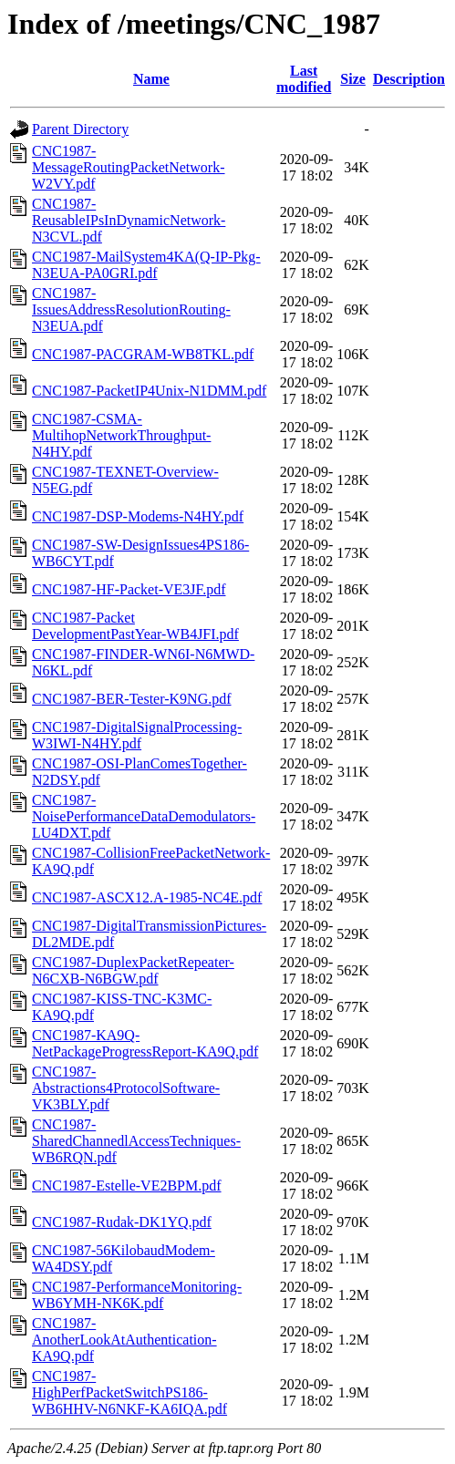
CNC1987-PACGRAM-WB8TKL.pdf (142, 354)
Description (409, 79)
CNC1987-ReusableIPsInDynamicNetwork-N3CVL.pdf (128, 220)
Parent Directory (80, 129)
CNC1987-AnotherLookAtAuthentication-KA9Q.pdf (124, 1339)
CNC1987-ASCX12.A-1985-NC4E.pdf (147, 897)
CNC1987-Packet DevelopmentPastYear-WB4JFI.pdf (135, 626)
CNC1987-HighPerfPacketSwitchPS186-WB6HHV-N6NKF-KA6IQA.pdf (129, 1392)
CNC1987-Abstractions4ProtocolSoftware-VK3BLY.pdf (126, 1088)
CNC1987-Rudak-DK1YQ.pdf (122, 1222)
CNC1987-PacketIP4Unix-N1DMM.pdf (149, 390)
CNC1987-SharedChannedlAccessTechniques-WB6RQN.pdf (136, 1141)
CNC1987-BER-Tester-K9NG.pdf (132, 698)
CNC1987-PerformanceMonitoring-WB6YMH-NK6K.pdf (137, 1295)
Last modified (303, 79)
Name (151, 79)
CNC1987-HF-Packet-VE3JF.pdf (128, 589)
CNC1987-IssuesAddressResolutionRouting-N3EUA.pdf (131, 309)
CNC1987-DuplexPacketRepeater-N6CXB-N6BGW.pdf (133, 970)
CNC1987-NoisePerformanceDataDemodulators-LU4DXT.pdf (143, 816)
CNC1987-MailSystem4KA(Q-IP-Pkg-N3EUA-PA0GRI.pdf (146, 265)
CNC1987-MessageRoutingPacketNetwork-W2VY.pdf (128, 167)
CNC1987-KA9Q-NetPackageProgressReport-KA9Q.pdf (145, 1043)
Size (353, 79)
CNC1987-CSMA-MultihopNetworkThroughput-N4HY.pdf (121, 435)
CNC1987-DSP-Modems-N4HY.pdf (137, 516)
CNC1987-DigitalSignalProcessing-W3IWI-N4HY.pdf (137, 735)
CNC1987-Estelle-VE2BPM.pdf (127, 1185)
